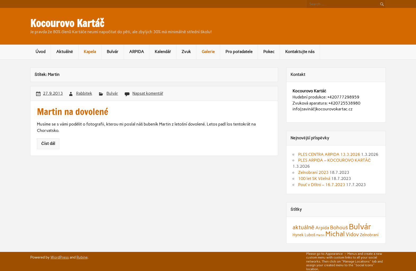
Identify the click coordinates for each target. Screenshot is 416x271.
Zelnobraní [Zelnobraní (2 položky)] (369, 235)
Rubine (82, 257)
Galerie (208, 51)
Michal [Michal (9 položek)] (335, 234)
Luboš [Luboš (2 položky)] (310, 235)
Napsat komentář (147, 93)
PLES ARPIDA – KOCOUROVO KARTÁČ (334, 160)
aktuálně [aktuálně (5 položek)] (303, 227)
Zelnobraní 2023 (313, 172)
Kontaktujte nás (300, 51)
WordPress (59, 257)
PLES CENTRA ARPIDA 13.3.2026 (329, 154)
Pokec (268, 51)
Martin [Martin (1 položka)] (320, 235)
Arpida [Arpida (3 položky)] (322, 227)
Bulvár (112, 51)
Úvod (40, 51)
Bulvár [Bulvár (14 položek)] (360, 226)
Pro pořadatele (239, 51)
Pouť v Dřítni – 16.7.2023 (321, 184)
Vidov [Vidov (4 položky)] (352, 234)
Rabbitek (84, 93)
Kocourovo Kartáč (67, 23)
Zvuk (186, 51)
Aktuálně (64, 51)
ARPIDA (136, 51)
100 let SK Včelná (314, 178)
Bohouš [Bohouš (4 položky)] (339, 228)
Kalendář (163, 51)
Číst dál (48, 143)
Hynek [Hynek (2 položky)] (298, 235)
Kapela (90, 51)
